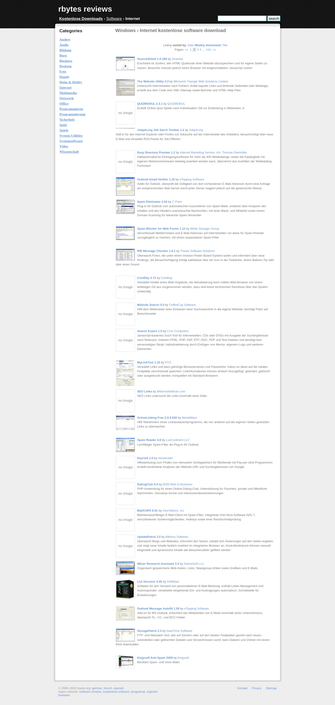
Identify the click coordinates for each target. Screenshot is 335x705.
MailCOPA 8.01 (147, 510)
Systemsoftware (71, 141)
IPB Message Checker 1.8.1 (156, 251)
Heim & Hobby (71, 82)
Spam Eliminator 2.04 (152, 201)
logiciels (152, 691)
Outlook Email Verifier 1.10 (156, 179)
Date (191, 45)
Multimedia (68, 93)
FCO (168, 362)
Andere (65, 39)
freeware (64, 695)
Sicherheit (67, 119)
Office (64, 103)
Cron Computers (178, 331)
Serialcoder (165, 458)
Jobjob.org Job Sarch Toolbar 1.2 (160, 130)
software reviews (90, 691)
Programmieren (71, 109)
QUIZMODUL (176, 103)
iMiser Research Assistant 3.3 (158, 563)
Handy (65, 77)
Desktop (66, 66)
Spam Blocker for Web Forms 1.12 (161, 228)
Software (114, 18)
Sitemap (271, 688)
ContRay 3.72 (146, 278)
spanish (119, 688)
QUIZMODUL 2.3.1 (150, 103)
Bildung (65, 50)
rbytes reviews (85, 9)
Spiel (63, 125)
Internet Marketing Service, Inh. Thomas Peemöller (213, 152)
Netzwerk (67, 98)
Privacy (256, 688)
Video (64, 146)
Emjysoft (183, 657)
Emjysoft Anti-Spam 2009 (155, 657)
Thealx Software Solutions (197, 251)
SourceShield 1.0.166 (152, 59)
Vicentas (177, 59)
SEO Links (144, 391)
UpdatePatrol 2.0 (149, 537)
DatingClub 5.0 (147, 484)
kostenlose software (116, 691)
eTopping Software (192, 179)
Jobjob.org (196, 130)
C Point (177, 201)
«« (186, 49)
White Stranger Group (204, 228)
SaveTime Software (179, 631)
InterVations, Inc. (174, 510)
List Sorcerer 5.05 (149, 581)
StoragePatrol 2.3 (149, 631)
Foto (63, 71)
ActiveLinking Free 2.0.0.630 (157, 417)
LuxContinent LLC (178, 440)
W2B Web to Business (177, 484)
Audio (64, 45)
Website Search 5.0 (150, 305)
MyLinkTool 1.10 (148, 362)
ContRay (166, 278)
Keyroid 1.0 (145, 458)
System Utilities (71, 135)
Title (225, 45)
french (108, 688)
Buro (63, 55)
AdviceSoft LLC (194, 563)
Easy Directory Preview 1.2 (156, 152)
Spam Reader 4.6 (149, 440)
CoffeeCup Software (182, 305)
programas (138, 691)
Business (66, 61)
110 (208, 49)
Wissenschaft (69, 151)
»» (214, 49)
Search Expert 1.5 (149, 331)
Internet (66, 87)
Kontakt (242, 688)
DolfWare (173, 581)
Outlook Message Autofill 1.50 (158, 608)
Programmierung (72, 114)
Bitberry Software (176, 537)
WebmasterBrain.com (171, 391)
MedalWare (189, 417)
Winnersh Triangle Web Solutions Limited (201, 81)
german (97, 688)
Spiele (64, 130)
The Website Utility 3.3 (153, 81)
